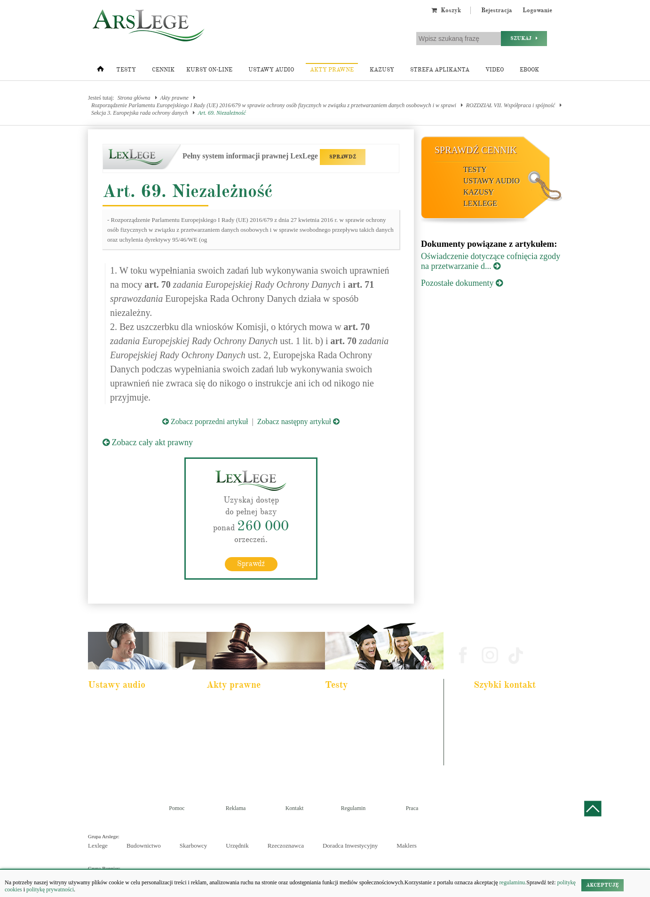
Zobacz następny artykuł (298, 421)
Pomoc (176, 808)
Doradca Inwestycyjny (350, 845)
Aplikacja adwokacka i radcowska (367, 705)
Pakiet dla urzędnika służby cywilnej (133, 717)
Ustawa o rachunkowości (121, 755)
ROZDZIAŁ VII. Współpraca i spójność (510, 105)
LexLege (480, 203)
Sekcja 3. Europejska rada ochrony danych (139, 113)
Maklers (406, 845)
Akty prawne (332, 69)
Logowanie (537, 10)
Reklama (236, 808)
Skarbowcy (193, 845)
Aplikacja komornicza (355, 717)
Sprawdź (251, 563)
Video (494, 69)
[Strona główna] (100, 71)
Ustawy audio (271, 69)
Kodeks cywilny (112, 730)
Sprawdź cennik (476, 150)
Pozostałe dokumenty (462, 283)
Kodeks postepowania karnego (127, 768)
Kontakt (294, 808)
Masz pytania (492, 760)
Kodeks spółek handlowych (242, 743)
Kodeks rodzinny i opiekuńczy (245, 730)
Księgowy (342, 768)
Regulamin (353, 808)
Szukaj (524, 38)
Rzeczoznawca (286, 845)
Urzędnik (237, 845)
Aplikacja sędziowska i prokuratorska (371, 743)
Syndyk (340, 755)
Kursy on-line (209, 69)
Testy (126, 69)
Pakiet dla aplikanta (115, 705)
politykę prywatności (50, 889)
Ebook (529, 69)
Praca (412, 808)
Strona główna (134, 97)
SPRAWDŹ (342, 157)
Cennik (163, 69)
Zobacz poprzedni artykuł (205, 421)
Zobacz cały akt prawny (148, 442)
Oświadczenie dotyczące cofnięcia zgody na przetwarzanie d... (490, 261)
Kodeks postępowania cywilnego (129, 743)
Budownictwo (144, 845)
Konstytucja (226, 768)
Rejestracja (496, 10)
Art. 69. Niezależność (222, 113)
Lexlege (98, 845)
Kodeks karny (228, 705)
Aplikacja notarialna (353, 730)
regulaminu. (512, 882)
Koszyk (446, 10)
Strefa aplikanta (439, 69)
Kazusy (382, 69)
